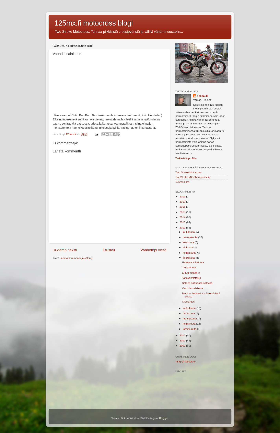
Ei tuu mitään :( (191, 272)
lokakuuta (189, 242)
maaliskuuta (190, 318)
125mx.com (182, 181)
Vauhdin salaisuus (193, 288)
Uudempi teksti (64, 250)
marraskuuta (190, 237)
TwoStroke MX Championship (192, 177)
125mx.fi (202, 95)
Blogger (163, 418)
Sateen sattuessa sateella (197, 283)
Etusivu (109, 250)
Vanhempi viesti (154, 250)
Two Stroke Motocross (188, 172)
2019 (183, 196)
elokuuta (188, 247)
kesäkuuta (189, 257)
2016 (183, 206)
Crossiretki (188, 301)
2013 (183, 222)
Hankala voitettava (193, 262)
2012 (183, 227)
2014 (183, 217)
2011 (183, 335)
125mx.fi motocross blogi (93, 23)
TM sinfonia (189, 267)
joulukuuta (189, 231)
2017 (183, 201)
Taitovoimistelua (191, 277)
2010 (183, 340)
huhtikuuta (189, 313)
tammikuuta (190, 329)
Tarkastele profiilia (186, 158)
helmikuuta (189, 323)
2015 (183, 212)
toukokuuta (189, 308)
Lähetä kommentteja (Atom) (76, 258)
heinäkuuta (189, 252)
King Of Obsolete (185, 361)
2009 (183, 345)
